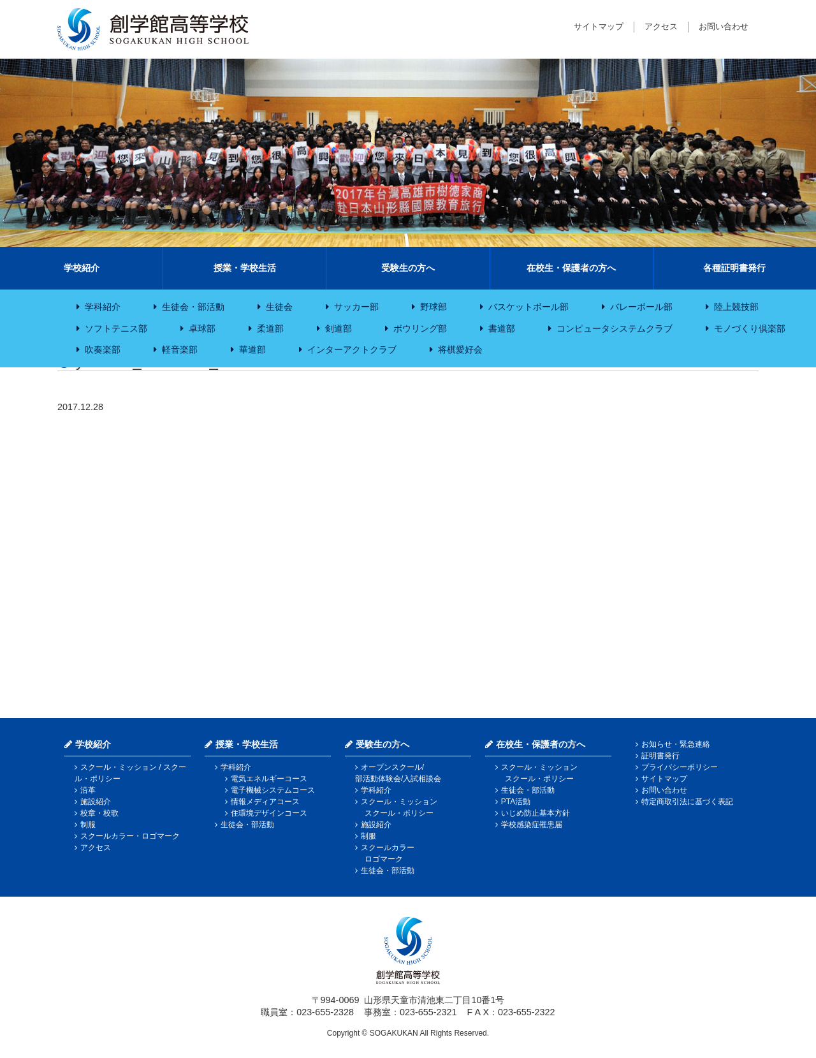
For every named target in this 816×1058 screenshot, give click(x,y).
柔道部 (270, 328)
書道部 (501, 328)
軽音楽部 (180, 349)
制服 (88, 824)
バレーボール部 (641, 307)
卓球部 (202, 328)
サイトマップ (598, 26)
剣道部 (338, 328)
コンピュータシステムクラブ (615, 328)
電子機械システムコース (273, 790)
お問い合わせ (723, 26)
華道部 (252, 349)
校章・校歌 (99, 813)
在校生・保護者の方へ (571, 268)
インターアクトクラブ (352, 349)
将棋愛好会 (460, 349)
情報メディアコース (265, 801)
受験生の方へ (408, 268)
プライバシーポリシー (679, 767)
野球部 (433, 307)
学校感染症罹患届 (531, 824)
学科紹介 (102, 307)
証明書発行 (660, 755)
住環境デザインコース (269, 813)
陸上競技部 (736, 307)
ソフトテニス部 (116, 328)
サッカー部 (356, 307)
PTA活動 (515, 801)
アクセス (661, 26)
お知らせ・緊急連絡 (675, 744)
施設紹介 (95, 801)
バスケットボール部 (528, 307)
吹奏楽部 (102, 349)
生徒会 (279, 307)
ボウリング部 (420, 328)
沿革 (88, 790)
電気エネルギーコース (269, 778)
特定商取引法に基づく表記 (687, 801)
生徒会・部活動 (193, 307)
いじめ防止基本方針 (535, 813)
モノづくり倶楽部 (749, 328)
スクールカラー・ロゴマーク (130, 836)
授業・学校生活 (245, 268)
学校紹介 (81, 268)
